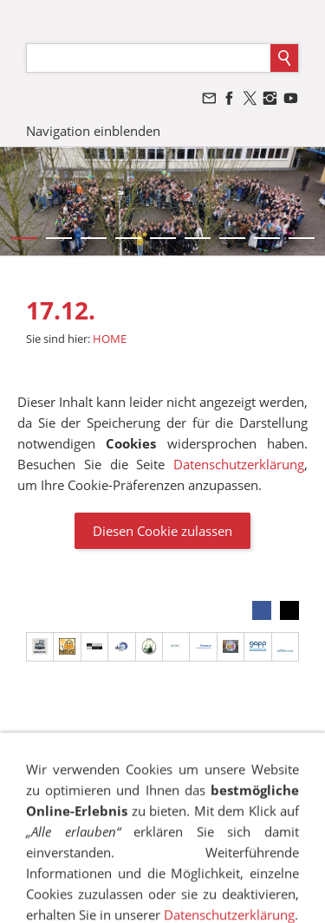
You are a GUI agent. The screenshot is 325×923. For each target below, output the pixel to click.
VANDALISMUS (252, 789)
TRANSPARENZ (225, 773)
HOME (110, 338)
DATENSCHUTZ (234, 756)
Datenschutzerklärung (238, 464)
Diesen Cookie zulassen (162, 530)
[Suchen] (148, 58)
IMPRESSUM (83, 756)
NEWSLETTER (100, 805)
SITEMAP (155, 756)
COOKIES (145, 773)
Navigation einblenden (93, 130)
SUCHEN (82, 773)
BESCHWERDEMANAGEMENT (114, 789)
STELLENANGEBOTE (206, 805)
